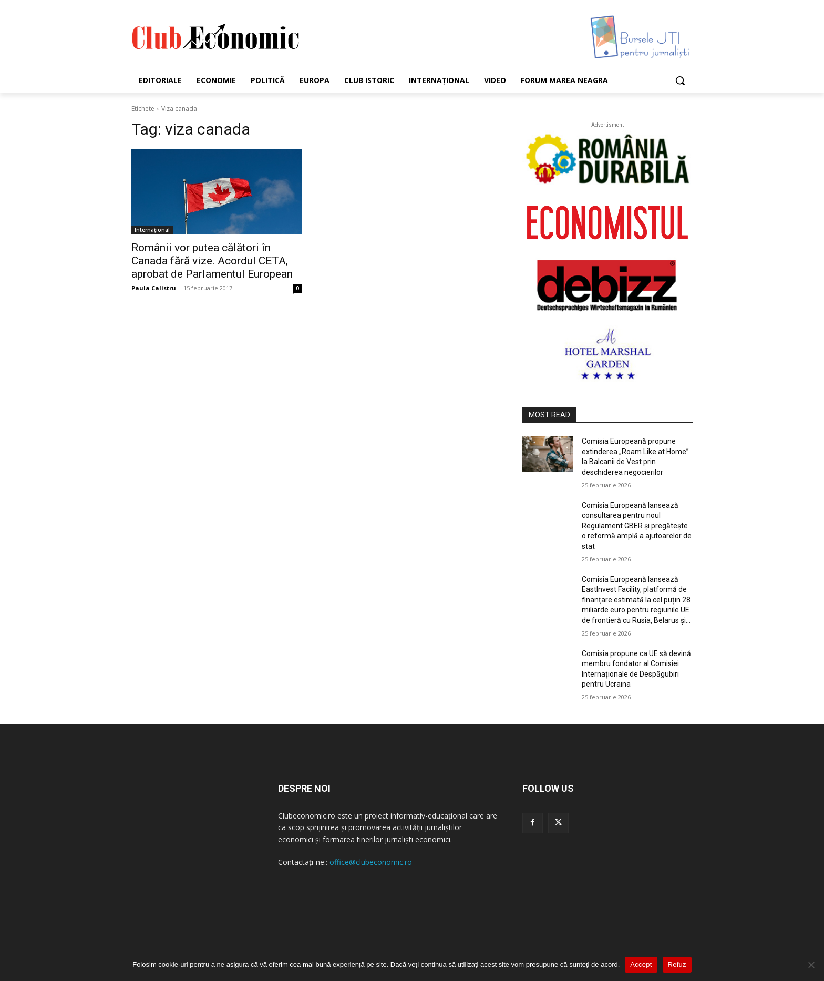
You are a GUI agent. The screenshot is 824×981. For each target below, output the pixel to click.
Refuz (677, 964)
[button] (680, 80)
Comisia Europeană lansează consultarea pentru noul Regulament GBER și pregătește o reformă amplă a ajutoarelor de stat (637, 525)
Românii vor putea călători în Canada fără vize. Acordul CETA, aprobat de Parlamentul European (212, 260)
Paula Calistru (153, 288)
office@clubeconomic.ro (370, 862)
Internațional (152, 229)
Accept (641, 964)
